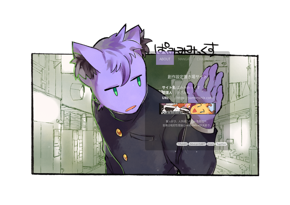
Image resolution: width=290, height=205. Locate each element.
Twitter (221, 144)
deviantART (197, 144)
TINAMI (182, 144)
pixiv (211, 144)
